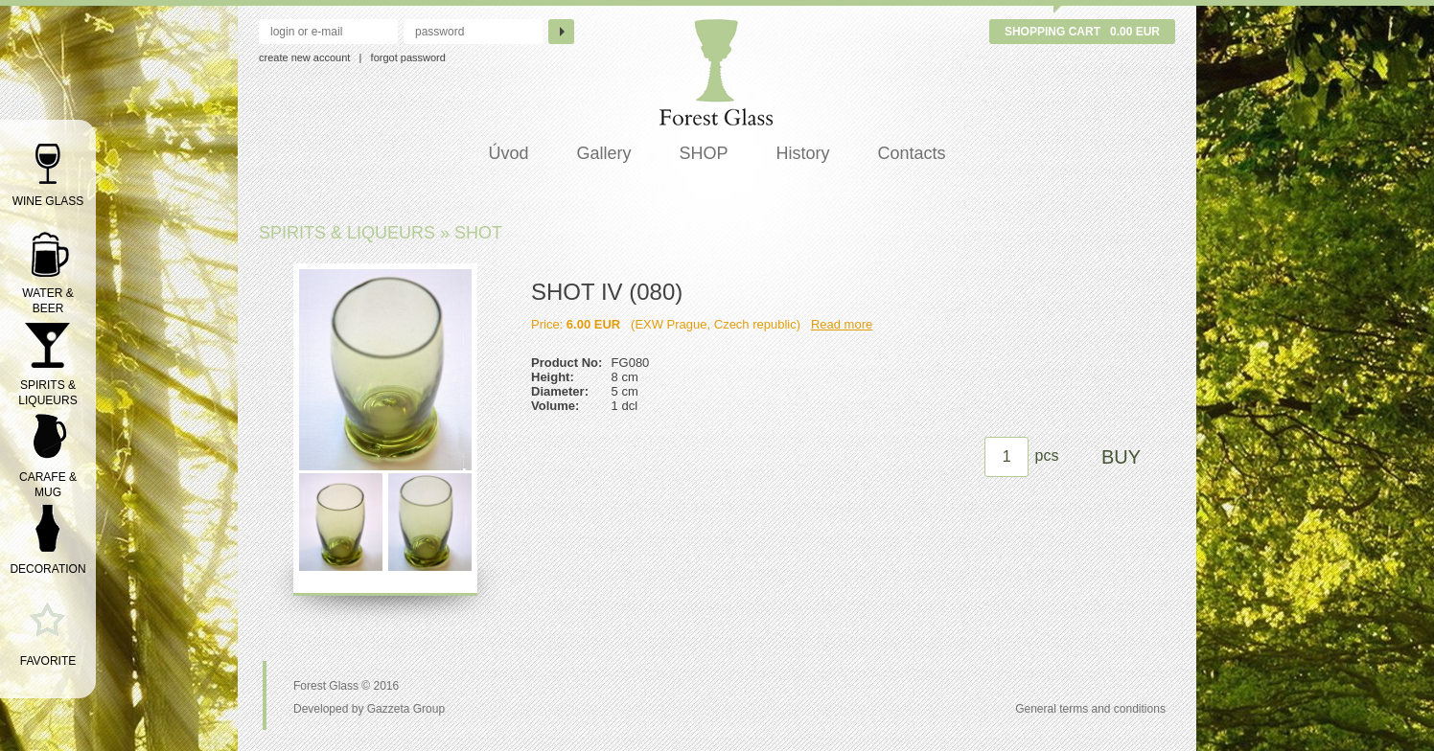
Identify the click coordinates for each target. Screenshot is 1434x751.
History (803, 153)
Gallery (603, 153)
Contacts (912, 153)
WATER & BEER (47, 300)
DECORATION (47, 569)
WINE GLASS (48, 201)
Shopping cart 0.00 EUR (1082, 31)
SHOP (703, 153)
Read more (841, 324)
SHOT (478, 232)
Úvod (508, 153)
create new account (304, 57)
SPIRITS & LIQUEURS (47, 392)
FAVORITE (48, 661)
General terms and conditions (1090, 709)
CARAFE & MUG (48, 484)
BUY (1121, 456)
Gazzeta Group (406, 709)
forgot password (408, 57)
